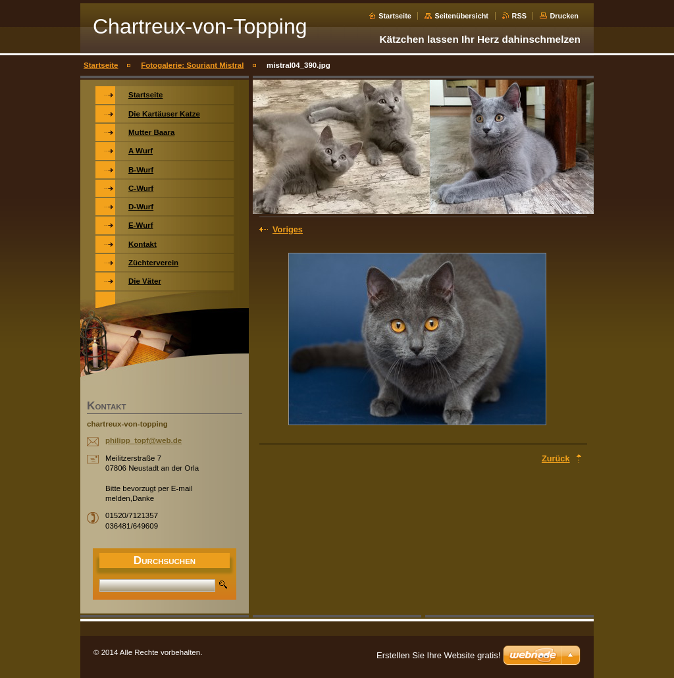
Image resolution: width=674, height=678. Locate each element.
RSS (519, 16)
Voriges (287, 229)
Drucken (564, 16)
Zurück (556, 458)
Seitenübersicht (461, 16)
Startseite (394, 16)
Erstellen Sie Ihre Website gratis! (438, 655)
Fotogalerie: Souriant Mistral (192, 65)
